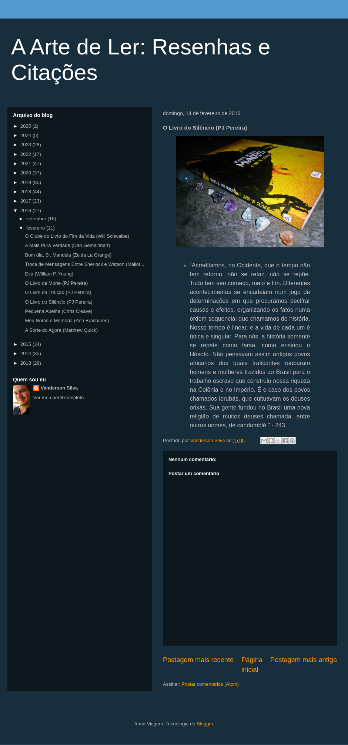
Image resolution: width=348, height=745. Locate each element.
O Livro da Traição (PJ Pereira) (58, 292)
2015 (26, 344)
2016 (26, 210)
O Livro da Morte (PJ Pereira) (56, 283)
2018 (26, 191)
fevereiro (36, 228)
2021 (26, 163)
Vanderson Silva (59, 388)
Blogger (205, 723)
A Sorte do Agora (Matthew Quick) (61, 330)
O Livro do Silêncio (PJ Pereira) (58, 302)
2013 (26, 363)
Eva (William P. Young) (49, 274)
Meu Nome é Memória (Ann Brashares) (67, 320)
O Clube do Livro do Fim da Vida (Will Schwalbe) (77, 236)
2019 (26, 182)
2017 (26, 201)
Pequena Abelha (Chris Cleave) (58, 311)
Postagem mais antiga (303, 660)
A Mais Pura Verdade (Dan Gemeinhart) (67, 245)
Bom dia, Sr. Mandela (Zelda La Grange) (68, 255)
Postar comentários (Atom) (210, 684)
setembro (37, 218)
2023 (26, 144)
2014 (26, 353)
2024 (26, 135)
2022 (26, 154)
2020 (26, 173)
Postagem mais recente (198, 660)
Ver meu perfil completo (58, 397)
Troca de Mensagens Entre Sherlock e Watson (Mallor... (84, 264)
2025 (26, 126)
